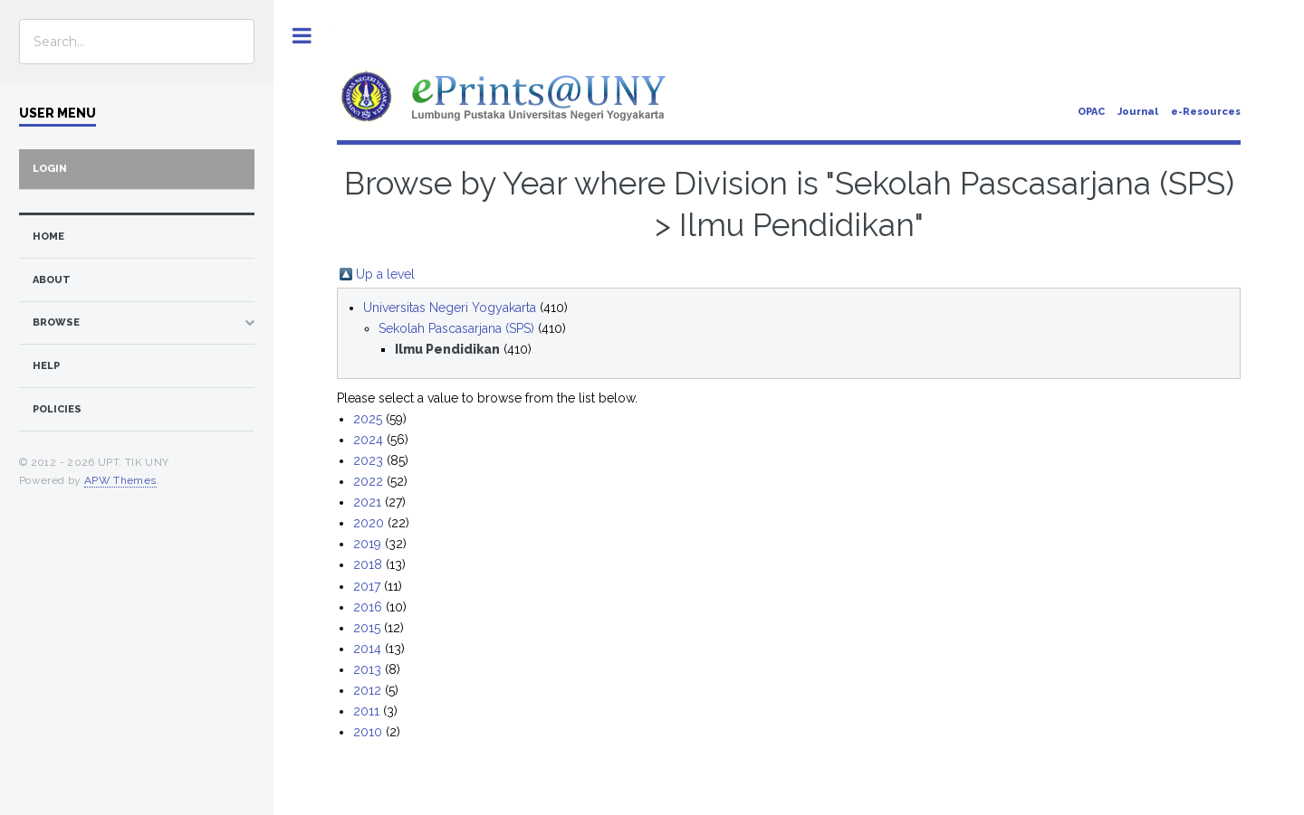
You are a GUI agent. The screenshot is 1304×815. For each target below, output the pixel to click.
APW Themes (120, 480)
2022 (368, 481)
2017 (366, 586)
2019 (367, 543)
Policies (57, 409)
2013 (367, 669)
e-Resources (1206, 112)
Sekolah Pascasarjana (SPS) (456, 328)
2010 (367, 732)
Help (46, 366)
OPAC (1091, 112)
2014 (367, 648)
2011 (366, 711)
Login (50, 169)
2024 (368, 439)
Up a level (385, 274)
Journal (1137, 112)
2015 (366, 628)
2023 (368, 460)
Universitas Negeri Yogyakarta (449, 307)
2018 (367, 564)
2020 (368, 523)
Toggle (302, 35)
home (48, 236)
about (52, 280)
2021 (367, 502)
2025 (367, 419)
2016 (367, 607)
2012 (367, 690)
